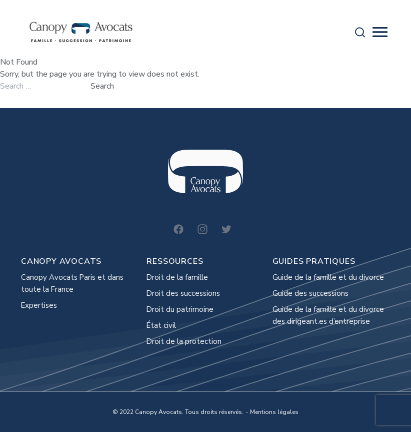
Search (102, 86)
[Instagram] (202, 229)
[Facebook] (178, 229)
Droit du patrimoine (180, 309)
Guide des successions (310, 293)
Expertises (39, 305)
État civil (161, 325)
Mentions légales (274, 412)
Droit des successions (183, 293)
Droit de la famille (177, 277)
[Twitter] (226, 229)
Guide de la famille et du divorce (328, 277)
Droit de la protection (184, 341)
